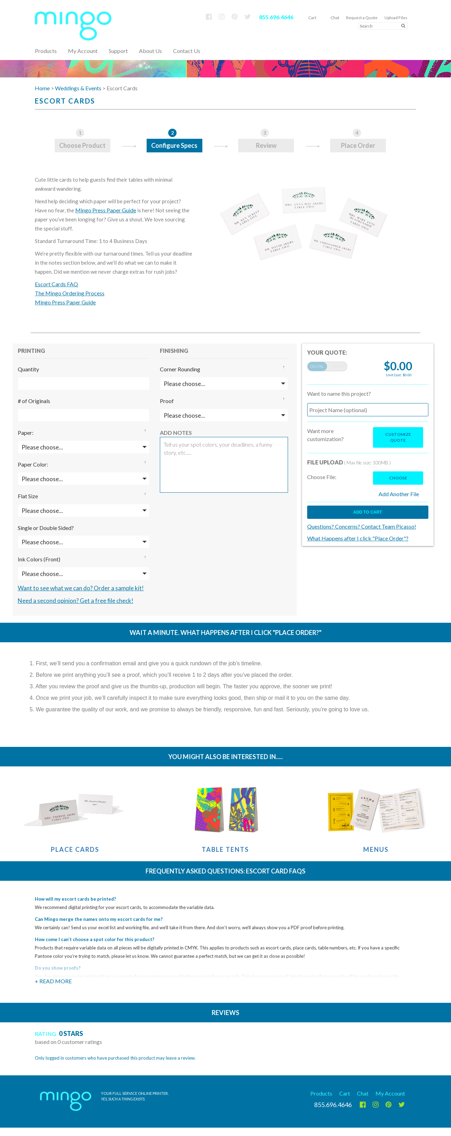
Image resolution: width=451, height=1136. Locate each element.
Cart (312, 17)
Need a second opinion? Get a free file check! (75, 600)
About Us (150, 50)
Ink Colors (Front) (39, 559)
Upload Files (395, 17)
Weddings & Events (78, 88)
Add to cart (367, 512)
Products (321, 1093)
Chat (335, 17)
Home (42, 88)
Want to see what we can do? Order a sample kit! (81, 588)
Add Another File (399, 494)
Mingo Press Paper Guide (105, 210)
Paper (25, 432)
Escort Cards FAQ (56, 284)
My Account (83, 50)
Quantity (28, 369)
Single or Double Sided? (46, 527)
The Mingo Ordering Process (69, 293)
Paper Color (32, 464)
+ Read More (53, 981)
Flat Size (28, 496)
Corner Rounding (180, 369)
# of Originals (34, 400)
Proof (167, 400)
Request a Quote (362, 17)
